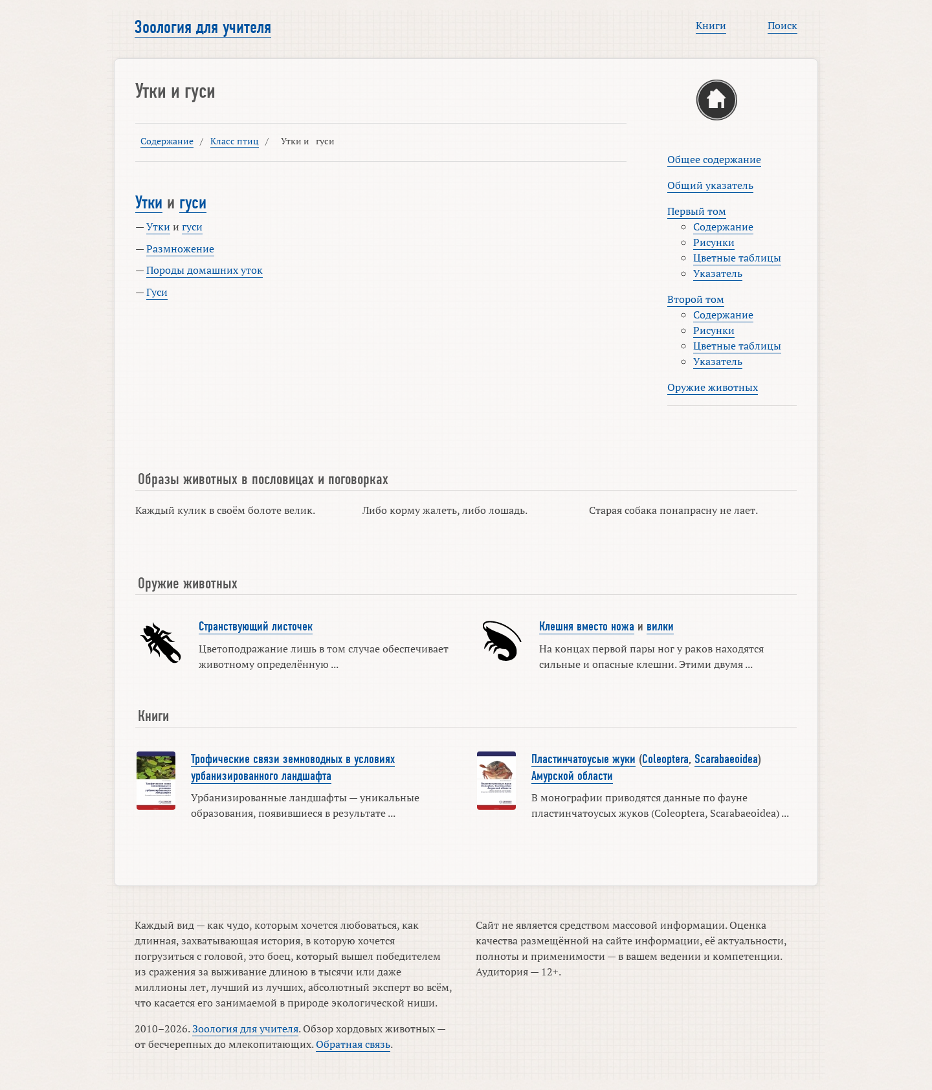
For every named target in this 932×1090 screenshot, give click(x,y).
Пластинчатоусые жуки (583, 759)
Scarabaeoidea (726, 759)
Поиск (782, 25)
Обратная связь (353, 1044)
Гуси (157, 292)
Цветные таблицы (737, 257)
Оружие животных (712, 387)
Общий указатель (710, 185)
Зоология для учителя (203, 27)
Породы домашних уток (204, 270)
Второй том (695, 299)
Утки (148, 202)
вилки (660, 626)
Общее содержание (714, 159)
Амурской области (572, 776)
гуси (192, 202)
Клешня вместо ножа (586, 626)
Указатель (717, 273)
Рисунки (714, 242)
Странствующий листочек (256, 626)
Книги (711, 25)
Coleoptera (665, 759)
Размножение (180, 248)
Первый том (696, 211)
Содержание (167, 141)
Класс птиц (234, 141)
